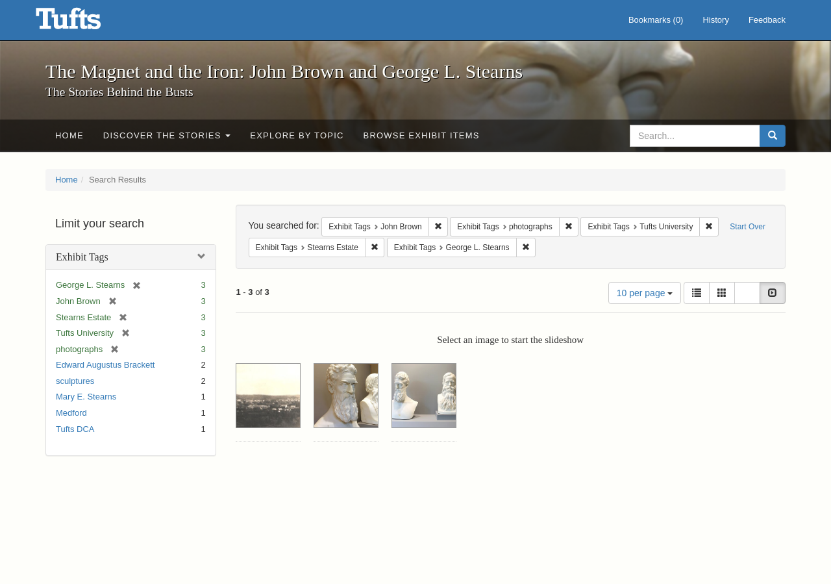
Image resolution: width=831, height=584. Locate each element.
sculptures (75, 381)
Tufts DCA (75, 429)
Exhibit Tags (82, 256)
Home (69, 135)
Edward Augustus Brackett (105, 365)
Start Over (747, 226)
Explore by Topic (296, 135)
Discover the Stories (167, 135)
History (715, 20)
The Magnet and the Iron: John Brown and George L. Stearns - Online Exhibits (84, 22)
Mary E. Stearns (86, 396)
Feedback (767, 20)
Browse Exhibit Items (422, 135)
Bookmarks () (656, 20)
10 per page (645, 293)
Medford (71, 413)
